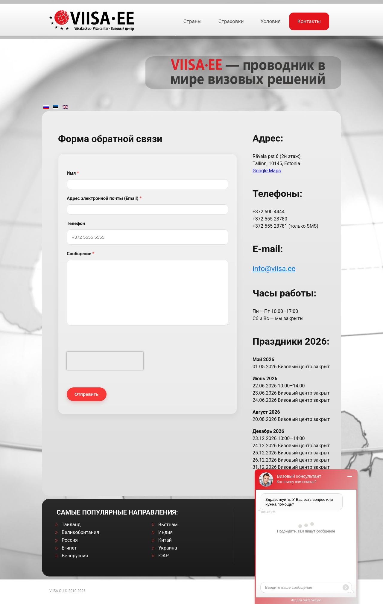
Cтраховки (231, 21)
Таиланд (71, 524)
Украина (167, 548)
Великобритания (80, 532)
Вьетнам (168, 524)
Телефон (76, 223)
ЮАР (163, 556)
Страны (192, 21)
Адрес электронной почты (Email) (104, 198)
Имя (73, 173)
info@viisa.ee (274, 268)
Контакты (309, 21)
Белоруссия (75, 556)
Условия (271, 21)
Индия (165, 532)
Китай (165, 540)
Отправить (87, 394)
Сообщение (80, 253)
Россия (70, 540)
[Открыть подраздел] (175, 35)
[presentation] (105, 361)
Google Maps (267, 171)
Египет (69, 548)
